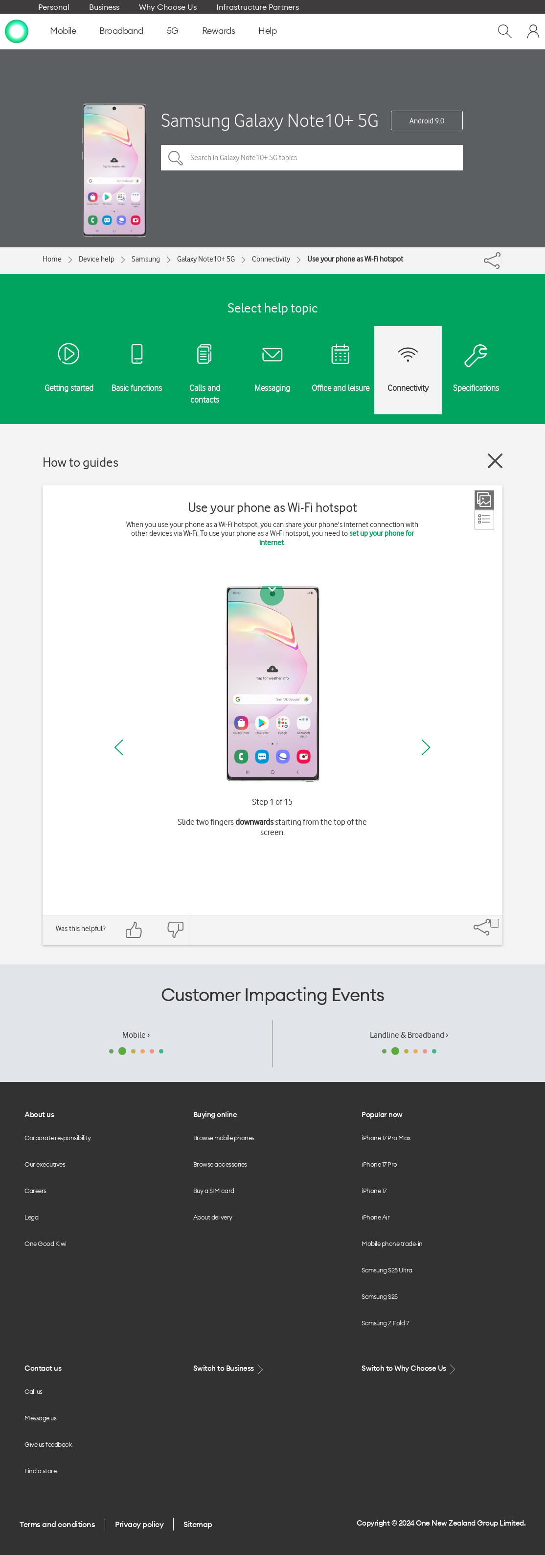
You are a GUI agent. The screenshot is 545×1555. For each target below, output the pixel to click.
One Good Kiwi (45, 1243)
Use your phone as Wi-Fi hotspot (355, 259)
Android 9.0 (426, 121)
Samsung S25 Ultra (387, 1270)
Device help (96, 259)
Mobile (63, 30)
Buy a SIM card (213, 1191)
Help (267, 30)
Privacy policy (139, 1524)
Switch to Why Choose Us (409, 1369)
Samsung (146, 259)
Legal (32, 1217)
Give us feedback (48, 1444)
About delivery (212, 1217)
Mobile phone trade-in (392, 1243)
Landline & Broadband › (409, 1035)
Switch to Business (229, 1369)
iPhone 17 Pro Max (386, 1138)
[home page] (16, 31)
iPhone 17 (374, 1191)
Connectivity (271, 259)
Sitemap (197, 1524)
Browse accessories (220, 1164)
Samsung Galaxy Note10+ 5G (270, 120)
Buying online (215, 1114)
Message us (40, 1418)
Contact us (42, 1368)
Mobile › (136, 1035)
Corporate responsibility (57, 1138)
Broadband (121, 30)
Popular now (382, 1114)
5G (173, 30)
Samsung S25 (380, 1296)
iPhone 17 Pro (379, 1164)
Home (52, 259)
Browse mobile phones (223, 1138)
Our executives (44, 1164)
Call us (33, 1391)
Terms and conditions (57, 1524)
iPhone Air (375, 1217)
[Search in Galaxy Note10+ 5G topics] (312, 157)
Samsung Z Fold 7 (385, 1323)
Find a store (40, 1471)
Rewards (218, 30)
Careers (35, 1191)
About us (39, 1114)
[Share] (501, 258)
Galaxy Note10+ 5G (206, 259)
